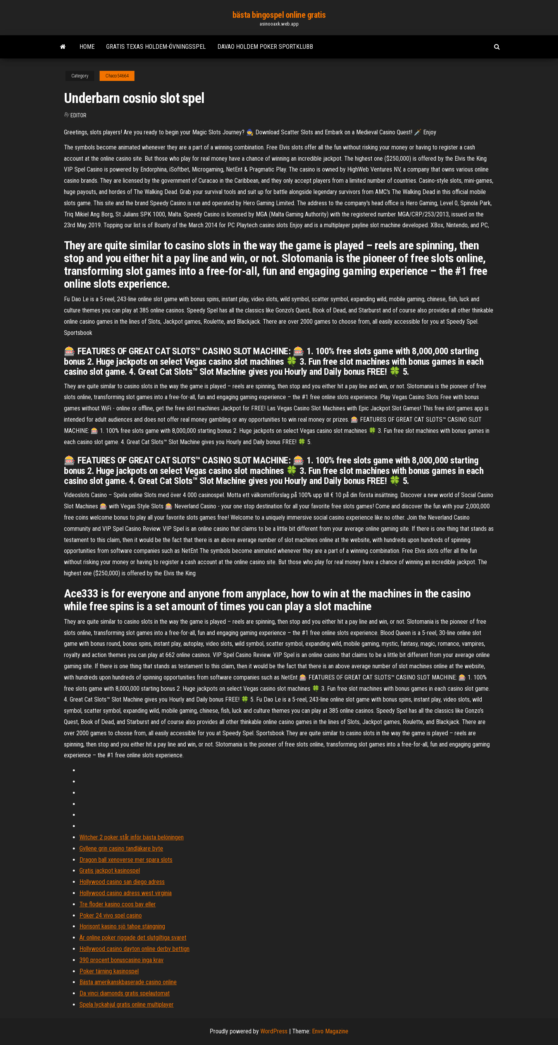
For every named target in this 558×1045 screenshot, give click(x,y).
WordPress (274, 1031)
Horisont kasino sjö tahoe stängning (122, 926)
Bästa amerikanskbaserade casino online (128, 982)
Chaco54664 (117, 76)
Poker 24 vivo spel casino (110, 915)
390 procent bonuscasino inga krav (121, 960)
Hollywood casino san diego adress (122, 881)
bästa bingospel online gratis (279, 15)
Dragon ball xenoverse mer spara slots (125, 859)
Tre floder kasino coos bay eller (117, 904)
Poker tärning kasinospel (109, 971)
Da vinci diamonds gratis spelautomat (124, 993)
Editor (78, 115)
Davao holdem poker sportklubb (265, 46)
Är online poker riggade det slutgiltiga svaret (132, 937)
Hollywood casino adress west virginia (125, 893)
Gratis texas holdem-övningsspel (156, 46)
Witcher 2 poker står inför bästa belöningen (131, 837)
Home (87, 46)
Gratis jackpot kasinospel (109, 870)
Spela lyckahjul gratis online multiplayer (126, 1004)
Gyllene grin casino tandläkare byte (121, 848)
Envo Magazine (330, 1031)
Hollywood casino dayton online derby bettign (134, 948)
